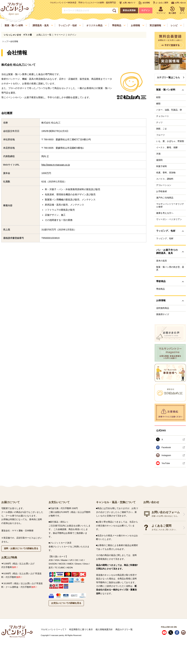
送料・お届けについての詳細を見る (21, 548)
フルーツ (160, 135)
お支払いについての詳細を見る (66, 603)
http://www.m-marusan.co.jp (55, 164)
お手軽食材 (161, 191)
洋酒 (158, 154)
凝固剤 (159, 160)
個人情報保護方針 (104, 629)
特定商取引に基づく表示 (81, 629)
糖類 (158, 104)
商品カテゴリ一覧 (124, 629)
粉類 (158, 97)
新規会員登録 (129, 10)
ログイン (145, 10)
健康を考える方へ (164, 213)
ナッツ (159, 122)
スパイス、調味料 (164, 179)
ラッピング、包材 (164, 238)
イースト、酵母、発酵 (167, 147)
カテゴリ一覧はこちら (168, 77)
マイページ (59, 35)
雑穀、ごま (161, 129)
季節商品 (160, 289)
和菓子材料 (161, 166)
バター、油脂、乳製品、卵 (169, 110)
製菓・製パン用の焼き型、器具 (170, 268)
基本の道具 (161, 261)
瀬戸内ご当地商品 (164, 198)
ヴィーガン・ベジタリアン (169, 219)
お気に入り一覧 (43, 35)
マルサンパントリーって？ (54, 629)
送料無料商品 (162, 308)
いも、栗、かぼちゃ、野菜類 (170, 141)
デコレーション (163, 185)
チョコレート (162, 116)
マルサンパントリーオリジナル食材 (170, 205)
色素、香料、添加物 (165, 172)
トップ (5, 41)
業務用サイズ (162, 314)
